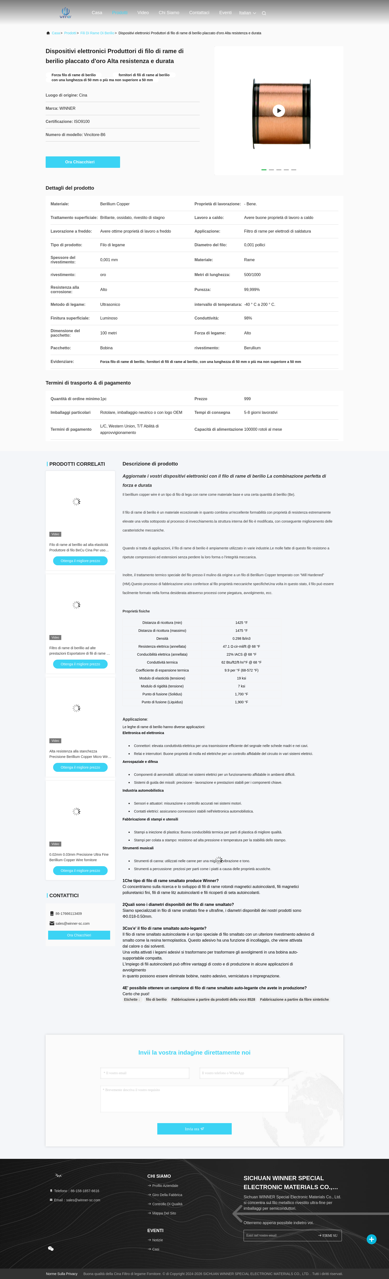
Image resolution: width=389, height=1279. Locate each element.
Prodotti (120, 12)
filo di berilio (156, 999)
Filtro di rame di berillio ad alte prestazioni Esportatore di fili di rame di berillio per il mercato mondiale (79, 653)
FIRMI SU (328, 1235)
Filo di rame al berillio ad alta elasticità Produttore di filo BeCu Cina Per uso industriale (78, 550)
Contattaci (199, 12)
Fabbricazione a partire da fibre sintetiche (294, 999)
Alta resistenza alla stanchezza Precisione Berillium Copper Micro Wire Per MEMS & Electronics (79, 756)
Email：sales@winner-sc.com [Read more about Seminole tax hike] (74, 1200)
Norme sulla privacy (61, 1274)
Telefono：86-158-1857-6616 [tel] (74, 1191)
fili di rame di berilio (97, 33)
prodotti (70, 33)
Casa (97, 12)
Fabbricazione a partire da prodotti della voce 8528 (213, 999)
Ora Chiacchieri (82, 161)
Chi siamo (169, 12)
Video (143, 12)
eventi (225, 12)
